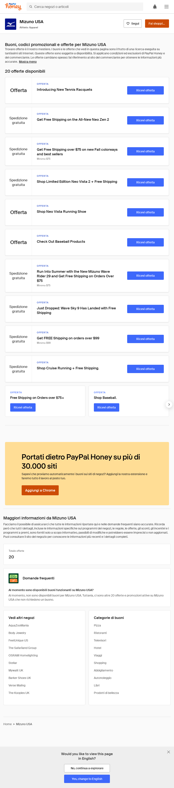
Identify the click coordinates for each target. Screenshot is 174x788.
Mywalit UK (16, 670)
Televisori (100, 640)
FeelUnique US (18, 640)
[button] (166, 6)
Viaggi (98, 655)
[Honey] (13, 6)
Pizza (97, 625)
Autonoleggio (102, 678)
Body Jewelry (17, 633)
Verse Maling (17, 685)
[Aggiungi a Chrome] (40, 490)
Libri (96, 685)
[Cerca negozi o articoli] (85, 6)
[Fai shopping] (157, 23)
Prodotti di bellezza (106, 693)
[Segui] (133, 23)
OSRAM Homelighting (23, 655)
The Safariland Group (22, 648)
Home (7, 724)
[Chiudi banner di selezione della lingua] (168, 752)
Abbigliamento (103, 670)
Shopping (100, 663)
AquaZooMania (19, 625)
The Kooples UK (19, 693)
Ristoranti (100, 633)
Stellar (13, 663)
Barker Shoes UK (20, 678)
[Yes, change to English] (87, 779)
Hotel (97, 648)
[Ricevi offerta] (145, 90)
